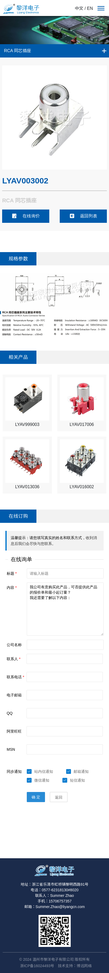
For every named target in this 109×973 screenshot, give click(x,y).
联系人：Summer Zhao (54, 895)
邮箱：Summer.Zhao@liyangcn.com (54, 907)
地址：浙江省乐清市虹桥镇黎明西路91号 (55, 884)
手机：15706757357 (54, 901)
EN (90, 8)
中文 (79, 8)
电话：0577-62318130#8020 (54, 890)
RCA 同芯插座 (17, 50)
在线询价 (26, 216)
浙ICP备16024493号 (37, 966)
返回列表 (83, 216)
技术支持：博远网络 (75, 966)
